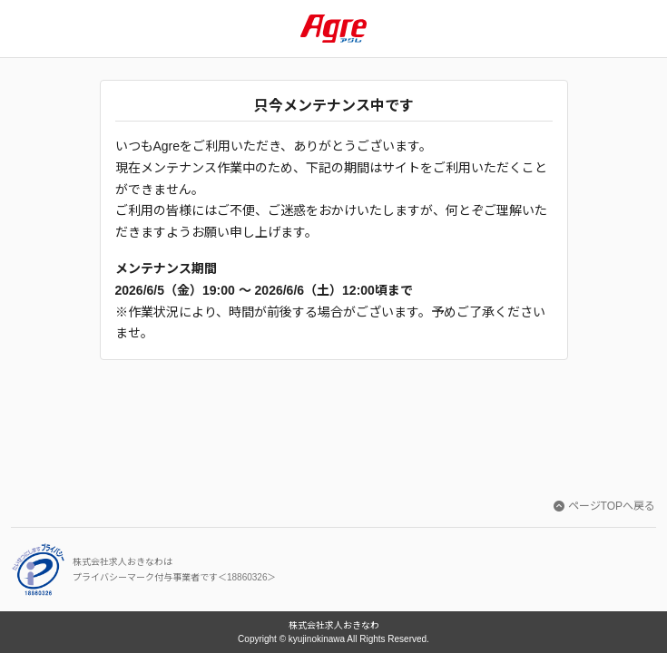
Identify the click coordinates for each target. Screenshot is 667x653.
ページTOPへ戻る (604, 506)
